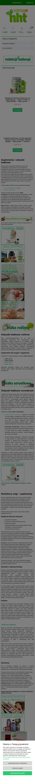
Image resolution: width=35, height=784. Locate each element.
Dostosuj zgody (17, 768)
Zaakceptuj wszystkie (17, 773)
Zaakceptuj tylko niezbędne (17, 763)
